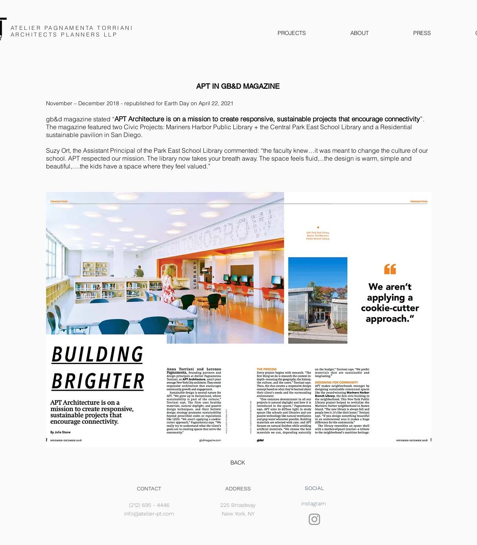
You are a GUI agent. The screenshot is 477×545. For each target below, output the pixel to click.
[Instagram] (314, 519)
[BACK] (238, 463)
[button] (238, 319)
